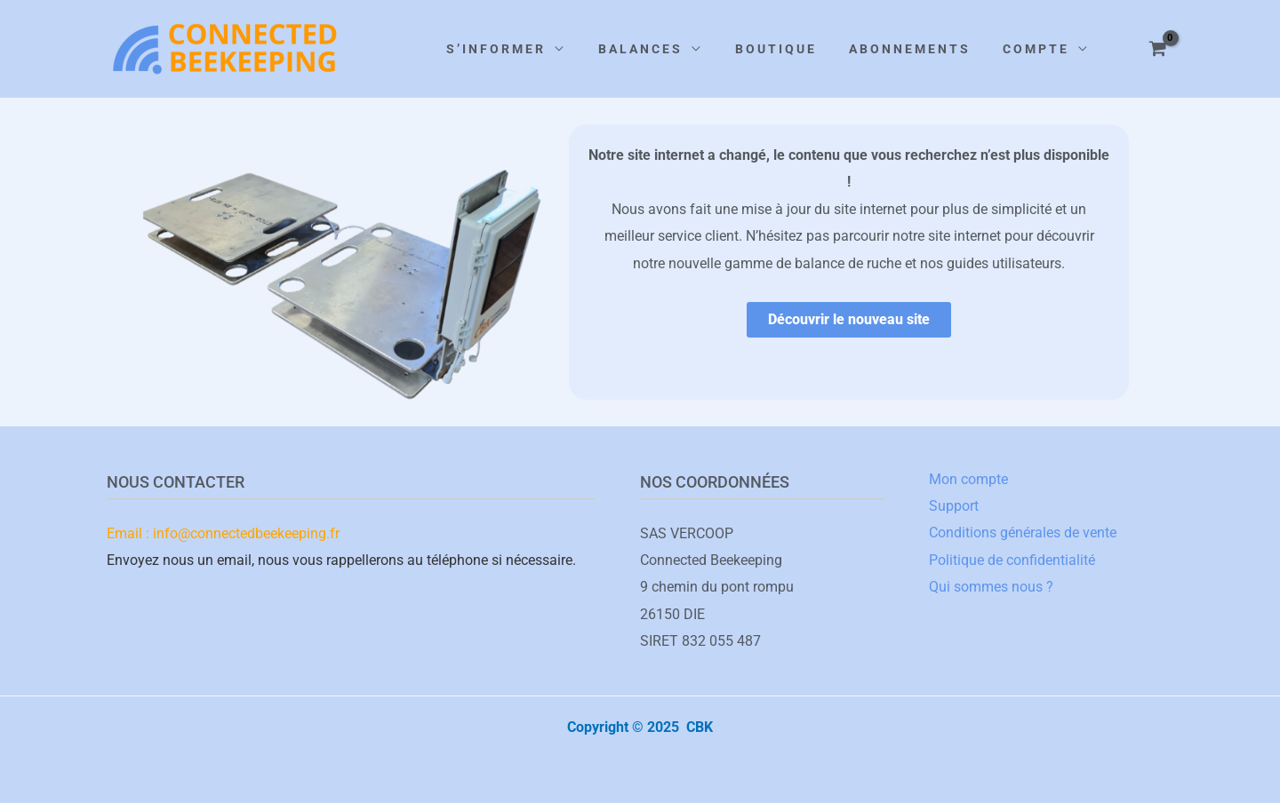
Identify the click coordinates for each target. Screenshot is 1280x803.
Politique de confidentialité (1012, 560)
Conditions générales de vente (1022, 532)
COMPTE (1036, 49)
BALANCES (640, 49)
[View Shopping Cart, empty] (1157, 49)
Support (954, 505)
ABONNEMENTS (910, 49)
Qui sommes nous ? (991, 586)
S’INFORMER (496, 49)
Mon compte (968, 479)
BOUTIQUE (776, 49)
